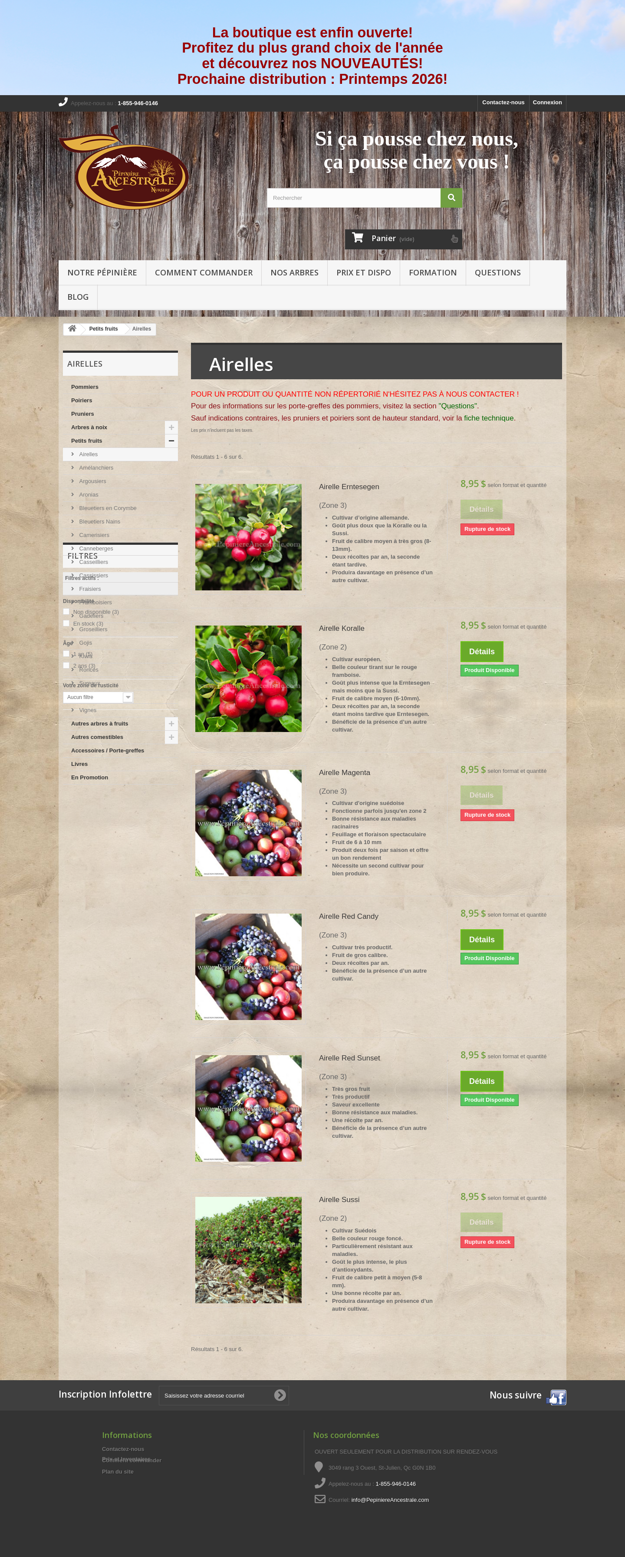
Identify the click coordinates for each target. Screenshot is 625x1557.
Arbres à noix (89, 427)
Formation (433, 272)
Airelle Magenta (344, 773)
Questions (498, 272)
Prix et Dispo (363, 272)
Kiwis (85, 656)
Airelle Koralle (342, 628)
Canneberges (95, 548)
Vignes (87, 710)
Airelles (88, 454)
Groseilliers (93, 629)
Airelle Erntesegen (349, 487)
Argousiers (92, 481)
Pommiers (85, 387)
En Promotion (89, 777)
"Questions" (457, 406)
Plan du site (118, 1471)
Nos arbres (294, 272)
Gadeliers (90, 616)
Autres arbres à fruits (99, 723)
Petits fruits (86, 440)
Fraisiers (89, 589)
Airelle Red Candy (348, 916)
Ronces (88, 669)
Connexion (547, 102)
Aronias (88, 494)
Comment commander (204, 272)
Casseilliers (93, 562)
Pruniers (82, 414)
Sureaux (89, 683)
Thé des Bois (95, 696)
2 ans (84, 921)
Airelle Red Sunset (349, 1058)
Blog (78, 297)
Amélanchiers (95, 467)
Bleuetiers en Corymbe (107, 508)
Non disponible (96, 867)
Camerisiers (93, 535)
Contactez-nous (503, 102)
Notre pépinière (102, 272)
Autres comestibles (97, 737)
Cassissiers (93, 575)
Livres (79, 764)
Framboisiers (95, 602)
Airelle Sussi (339, 1200)
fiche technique (488, 418)
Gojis (85, 642)
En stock (88, 878)
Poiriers (81, 400)
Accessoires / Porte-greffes (107, 750)
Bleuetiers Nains (99, 521)
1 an (83, 909)
